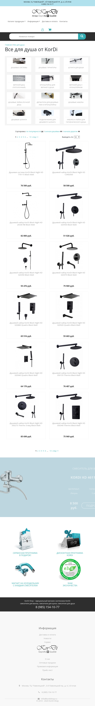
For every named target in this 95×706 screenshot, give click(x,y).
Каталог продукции (16, 21)
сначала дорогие (70, 131)
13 (30, 137)
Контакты (63, 21)
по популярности (33, 131)
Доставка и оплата (50, 21)
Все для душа (18, 45)
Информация (33, 21)
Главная (8, 45)
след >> (35, 137)
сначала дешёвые (52, 131)
